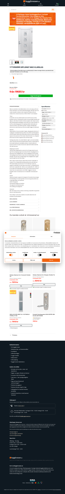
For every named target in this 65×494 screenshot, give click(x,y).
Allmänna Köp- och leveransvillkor (19, 349)
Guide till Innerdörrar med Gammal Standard (19, 394)
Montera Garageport (16, 385)
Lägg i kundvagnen (35, 96)
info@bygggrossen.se (25, 416)
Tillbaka (13, 335)
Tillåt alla (51, 260)
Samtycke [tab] (13, 236)
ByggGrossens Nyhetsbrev (18, 361)
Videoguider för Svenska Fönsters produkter (19, 390)
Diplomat (19, 23)
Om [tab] (51, 236)
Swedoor (48, 21)
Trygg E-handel (15, 355)
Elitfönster (20, 19)
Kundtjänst (14, 351)
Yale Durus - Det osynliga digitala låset (19, 378)
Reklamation (14, 357)
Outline (27, 19)
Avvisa (13, 260)
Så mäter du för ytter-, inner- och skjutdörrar (19, 370)
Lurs (44, 23)
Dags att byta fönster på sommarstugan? (17, 382)
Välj (21, 285)
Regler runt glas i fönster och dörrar (20, 373)
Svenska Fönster (37, 19)
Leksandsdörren (29, 23)
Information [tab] (32, 236)
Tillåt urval (32, 260)
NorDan (29, 21)
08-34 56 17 (31, 70)
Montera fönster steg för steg (18, 387)
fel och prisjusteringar (57, 489)
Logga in (39, 489)
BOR (37, 23)
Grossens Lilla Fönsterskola (18, 375)
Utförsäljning (14, 359)
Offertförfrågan (15, 353)
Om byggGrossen (15, 347)
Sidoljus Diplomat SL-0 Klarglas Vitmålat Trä (44, 275)
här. (27, 71)
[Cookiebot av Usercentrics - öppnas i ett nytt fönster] (54, 233)
